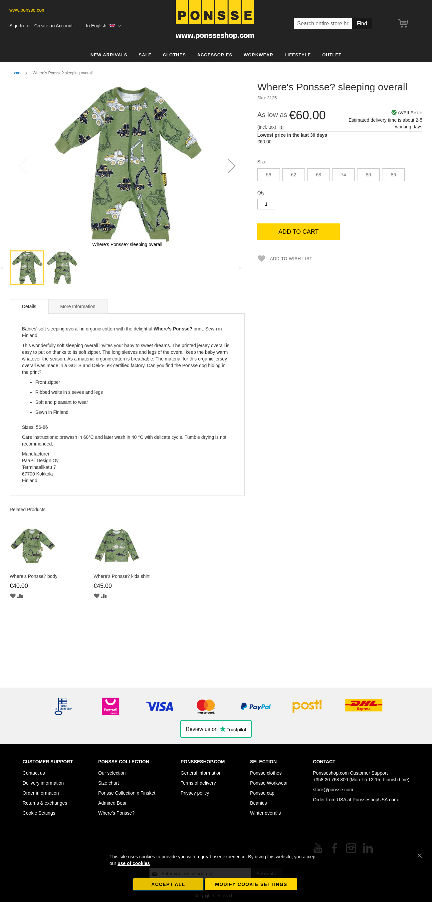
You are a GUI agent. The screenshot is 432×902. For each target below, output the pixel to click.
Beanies (258, 803)
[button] (103, 26)
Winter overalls (265, 813)
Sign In (16, 25)
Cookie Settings (39, 813)
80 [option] (368, 174)
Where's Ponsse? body (34, 576)
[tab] (29, 306)
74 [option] (343, 174)
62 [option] (293, 174)
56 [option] (268, 174)
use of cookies (133, 863)
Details (29, 306)
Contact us (34, 773)
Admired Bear (112, 803)
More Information (78, 306)
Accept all (168, 884)
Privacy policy (195, 793)
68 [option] (318, 174)
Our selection (111, 773)
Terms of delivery (198, 783)
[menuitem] (109, 55)
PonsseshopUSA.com (375, 799)
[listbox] (339, 175)
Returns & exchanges (45, 803)
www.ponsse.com (27, 10)
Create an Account (53, 25)
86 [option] (393, 174)
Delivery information (43, 783)
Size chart (108, 783)
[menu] (216, 55)
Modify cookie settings (251, 884)
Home (15, 73)
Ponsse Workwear (269, 783)
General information (201, 773)
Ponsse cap (262, 793)
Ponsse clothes (266, 773)
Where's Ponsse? (116, 813)
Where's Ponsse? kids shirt (121, 576)
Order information (41, 793)
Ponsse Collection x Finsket (126, 793)
